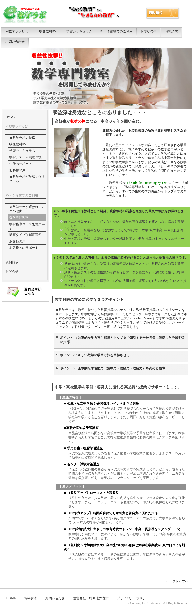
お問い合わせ (15, 41)
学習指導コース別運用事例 (27, 226)
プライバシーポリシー (133, 598)
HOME (10, 117)
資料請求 (171, 31)
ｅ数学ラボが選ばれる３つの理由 (27, 209)
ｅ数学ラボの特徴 (22, 137)
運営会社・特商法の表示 (91, 598)
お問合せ (12, 271)
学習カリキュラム (79, 31)
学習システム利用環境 (25, 157)
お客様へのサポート (23, 247)
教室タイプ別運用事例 (25, 235)
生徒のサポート (20, 163)
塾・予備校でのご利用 (116, 31)
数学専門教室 (19, 217)
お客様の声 (149, 31)
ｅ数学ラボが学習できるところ (27, 179)
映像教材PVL (48, 31)
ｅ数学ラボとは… (18, 31)
